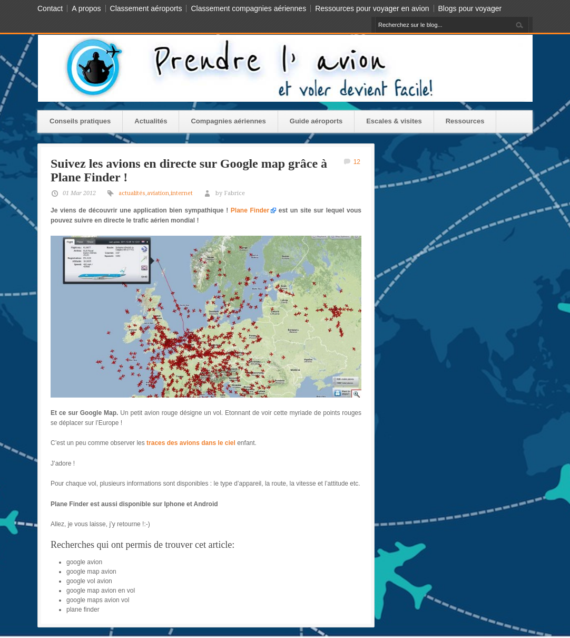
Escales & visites (394, 121)
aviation (158, 193)
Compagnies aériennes (228, 121)
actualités (132, 193)
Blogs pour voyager (470, 8)
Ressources (465, 121)
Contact (50, 8)
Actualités (150, 121)
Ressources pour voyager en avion (372, 8)
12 (356, 162)
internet (182, 193)
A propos (86, 8)
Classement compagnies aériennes (248, 8)
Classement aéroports (146, 8)
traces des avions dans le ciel (190, 443)
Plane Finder (250, 210)
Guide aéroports (316, 121)
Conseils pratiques (80, 121)
